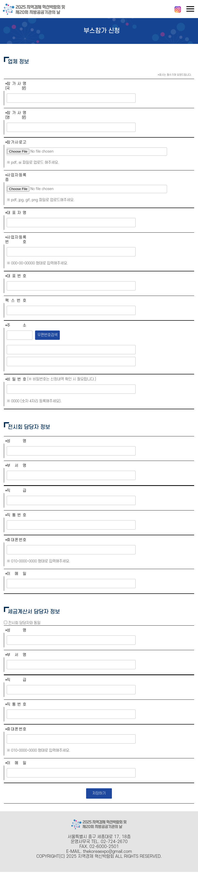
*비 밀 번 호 (15, 379)
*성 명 (15, 441)
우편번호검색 (47, 335)
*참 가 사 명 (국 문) (15, 86)
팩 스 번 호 (15, 300)
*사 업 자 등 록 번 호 (15, 239)
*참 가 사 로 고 (15, 142)
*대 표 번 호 (15, 276)
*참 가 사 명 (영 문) (15, 115)
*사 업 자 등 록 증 (15, 177)
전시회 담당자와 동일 (24, 623)
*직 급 (15, 491)
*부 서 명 (15, 465)
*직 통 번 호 (15, 515)
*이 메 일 (15, 574)
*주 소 (15, 325)
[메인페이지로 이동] (34, 14)
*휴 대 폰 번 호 (15, 540)
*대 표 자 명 (15, 213)
